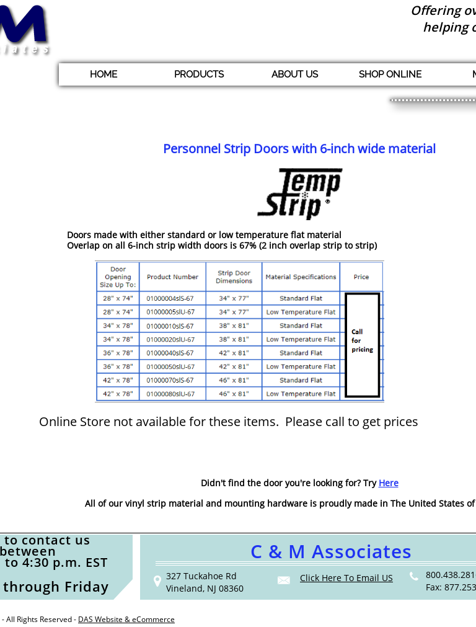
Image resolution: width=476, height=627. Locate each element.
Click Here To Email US (346, 578)
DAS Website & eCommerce (126, 619)
